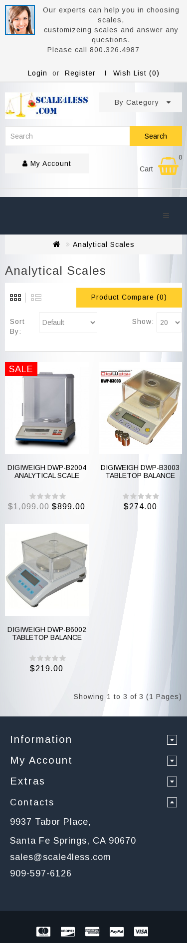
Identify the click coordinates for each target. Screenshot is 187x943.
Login (37, 73)
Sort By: (17, 326)
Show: (143, 321)
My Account (46, 163)
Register (80, 73)
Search (156, 136)
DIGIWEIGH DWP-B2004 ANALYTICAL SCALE (46, 471)
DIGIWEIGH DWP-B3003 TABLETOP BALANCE (140, 471)
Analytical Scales (104, 244)
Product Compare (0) (129, 297)
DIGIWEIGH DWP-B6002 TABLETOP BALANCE (46, 633)
